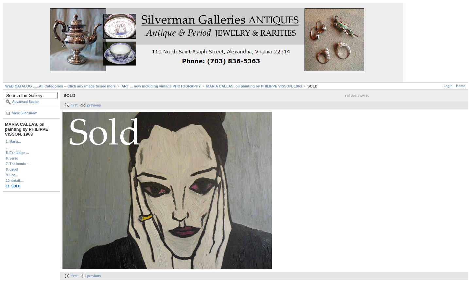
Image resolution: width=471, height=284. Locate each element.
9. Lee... (12, 175)
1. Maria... (13, 141)
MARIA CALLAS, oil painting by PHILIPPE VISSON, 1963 (254, 86)
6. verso (12, 158)
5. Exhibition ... (17, 153)
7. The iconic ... (17, 164)
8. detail (12, 169)
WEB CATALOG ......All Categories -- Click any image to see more (60, 86)
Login (448, 86)
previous (94, 105)
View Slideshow (24, 113)
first (74, 105)
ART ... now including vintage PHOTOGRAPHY (161, 86)
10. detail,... (15, 180)
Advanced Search (26, 102)
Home (460, 86)
